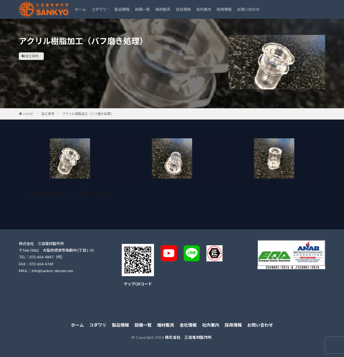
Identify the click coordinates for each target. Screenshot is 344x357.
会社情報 (183, 9)
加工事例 (32, 56)
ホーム (80, 9)
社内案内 (203, 9)
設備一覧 (142, 9)
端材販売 (162, 9)
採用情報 (224, 9)
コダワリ (98, 9)
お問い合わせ (248, 9)
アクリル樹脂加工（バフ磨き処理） (88, 114)
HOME (28, 114)
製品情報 (122, 9)
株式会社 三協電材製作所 (188, 337)
